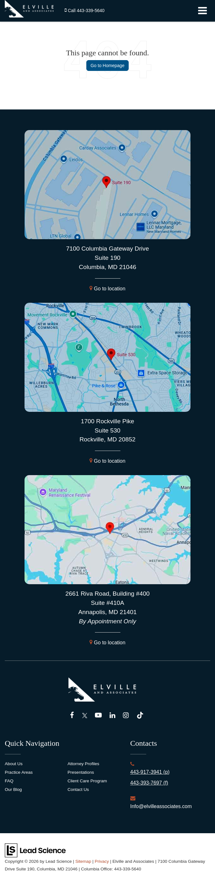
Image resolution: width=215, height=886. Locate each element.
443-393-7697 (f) (149, 783)
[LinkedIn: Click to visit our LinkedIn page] (112, 715)
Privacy (102, 861)
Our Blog (13, 789)
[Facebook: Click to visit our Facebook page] (72, 715)
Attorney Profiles (83, 763)
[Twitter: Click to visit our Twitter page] (84, 715)
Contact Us (78, 789)
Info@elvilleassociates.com (161, 806)
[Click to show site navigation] (202, 11)
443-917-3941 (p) (150, 772)
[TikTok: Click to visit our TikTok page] (140, 715)
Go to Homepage (107, 65)
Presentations (81, 772)
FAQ (9, 781)
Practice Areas (19, 772)
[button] (85, 11)
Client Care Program (87, 781)
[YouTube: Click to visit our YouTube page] (98, 715)
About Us (14, 763)
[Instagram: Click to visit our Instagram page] (126, 715)
